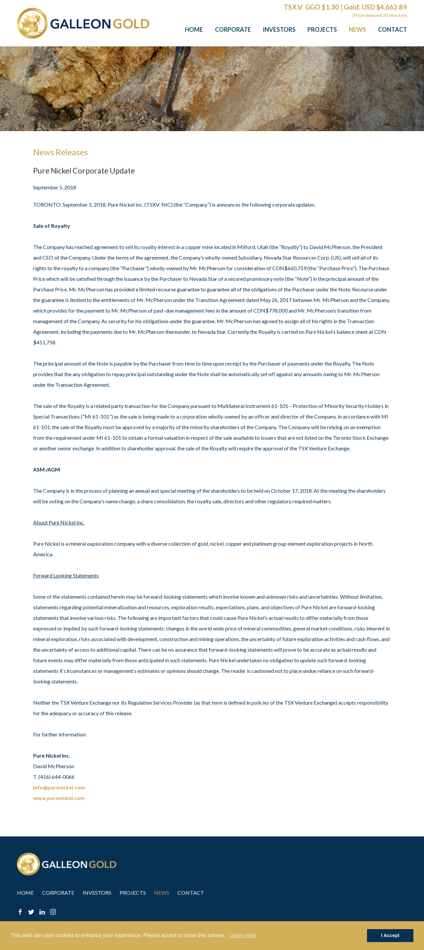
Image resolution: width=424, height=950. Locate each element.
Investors (279, 29)
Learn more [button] (243, 935)
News (357, 29)
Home (194, 29)
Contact (392, 29)
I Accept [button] (390, 935)
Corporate (233, 29)
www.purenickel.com (59, 798)
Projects (322, 29)
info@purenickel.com (59, 787)
